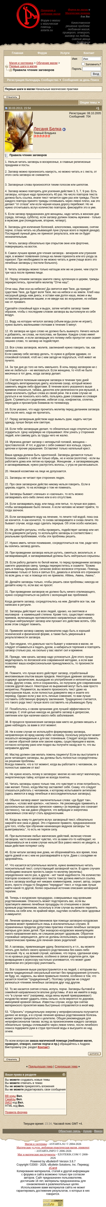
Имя (74, 58)
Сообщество (51, 80)
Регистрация (15, 80)
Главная (17, 53)
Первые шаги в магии (23, 66)
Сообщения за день (76, 80)
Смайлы (10, 1099)
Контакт (89, 53)
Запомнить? (91, 64)
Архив (87, 1131)
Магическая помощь (77, 13)
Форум (42, 53)
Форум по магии (78, 9)
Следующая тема (66, 1066)
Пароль (77, 68)
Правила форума (16, 1112)
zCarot (53, 1168)
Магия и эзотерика (21, 63)
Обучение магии (47, 63)
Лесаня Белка (47, 128)
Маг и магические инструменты (36, 1154)
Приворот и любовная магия (50, 12)
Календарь (32, 80)
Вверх (98, 1131)
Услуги (65, 53)
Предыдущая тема (41, 1066)
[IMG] (8, 1102)
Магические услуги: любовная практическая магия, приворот (53, 1147)
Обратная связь (69, 1131)
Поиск (95, 80)
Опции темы (88, 102)
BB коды (10, 1096)
